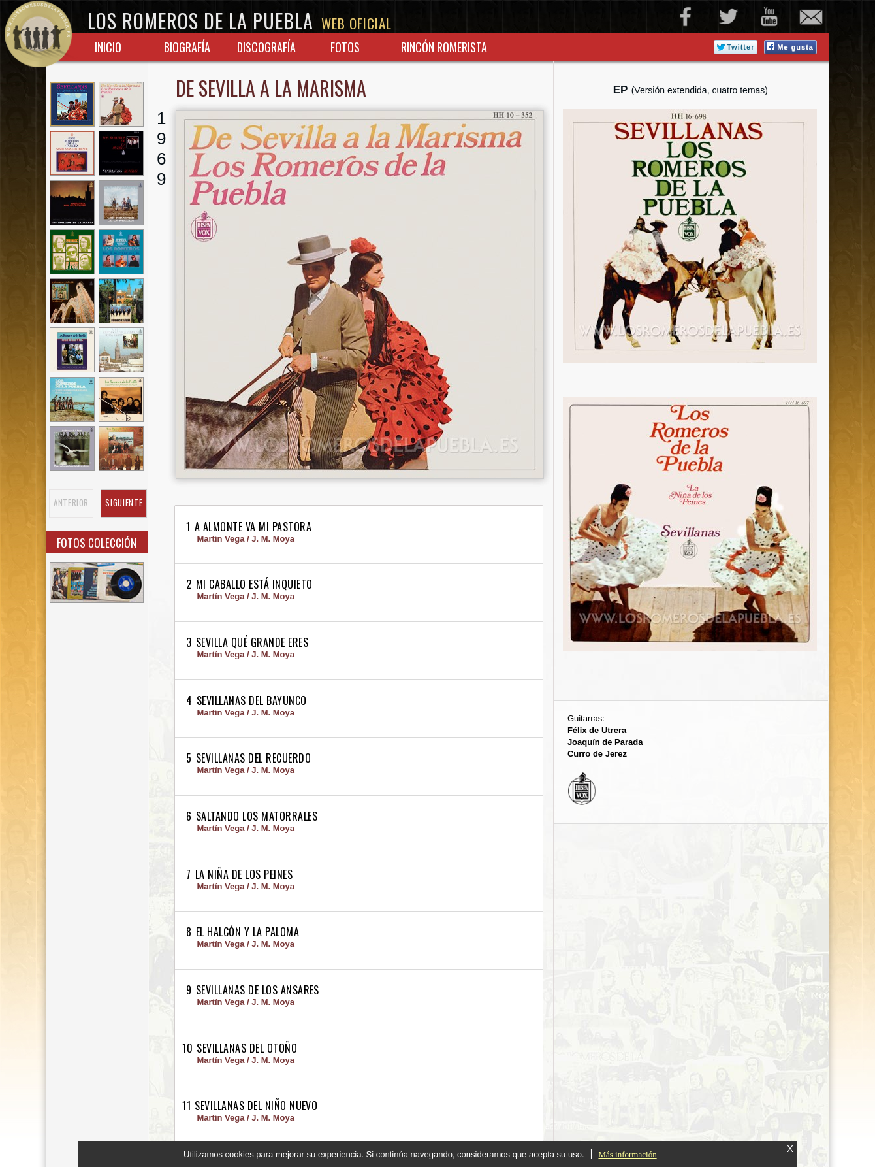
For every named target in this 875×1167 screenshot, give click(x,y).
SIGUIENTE (123, 503)
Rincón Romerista (444, 47)
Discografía (266, 47)
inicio (108, 47)
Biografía (187, 47)
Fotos (345, 47)
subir (794, 1114)
